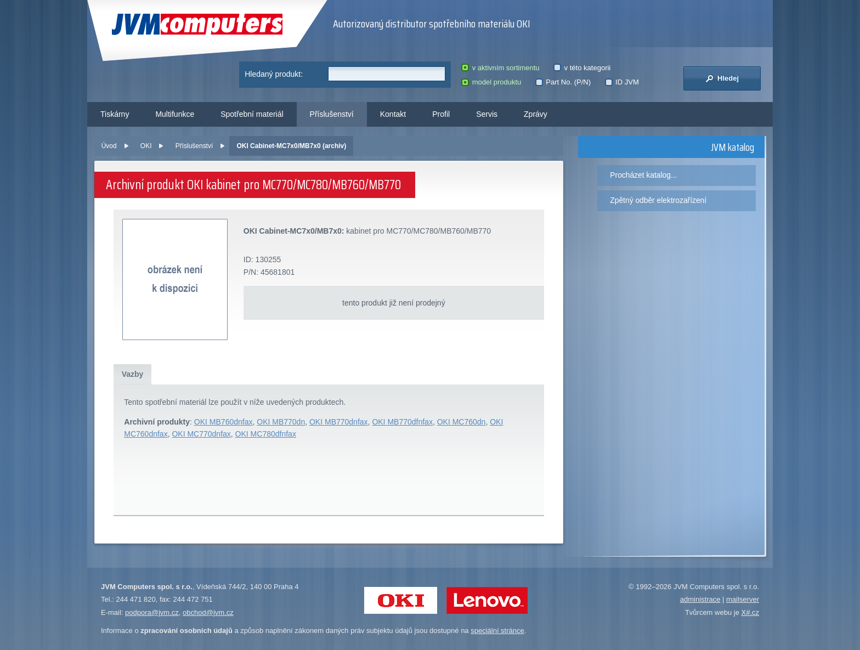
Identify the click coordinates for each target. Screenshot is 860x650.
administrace (700, 599)
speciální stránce (497, 630)
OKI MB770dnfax (338, 421)
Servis (486, 114)
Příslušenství (332, 114)
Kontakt (393, 114)
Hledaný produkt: (274, 74)
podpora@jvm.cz (152, 612)
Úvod (109, 146)
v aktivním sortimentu (500, 68)
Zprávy (535, 114)
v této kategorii (581, 68)
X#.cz (750, 612)
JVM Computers (197, 24)
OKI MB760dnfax (223, 421)
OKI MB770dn (281, 421)
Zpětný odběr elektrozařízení (658, 200)
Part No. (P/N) (563, 82)
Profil (441, 114)
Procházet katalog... (643, 175)
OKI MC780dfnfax (265, 433)
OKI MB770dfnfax (402, 421)
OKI (146, 146)
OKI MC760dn (461, 421)
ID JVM (622, 82)
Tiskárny (114, 114)
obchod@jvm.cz (208, 612)
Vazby (133, 374)
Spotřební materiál (251, 114)
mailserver (742, 599)
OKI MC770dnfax (201, 433)
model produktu (491, 82)
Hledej (722, 78)
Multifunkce (174, 114)
